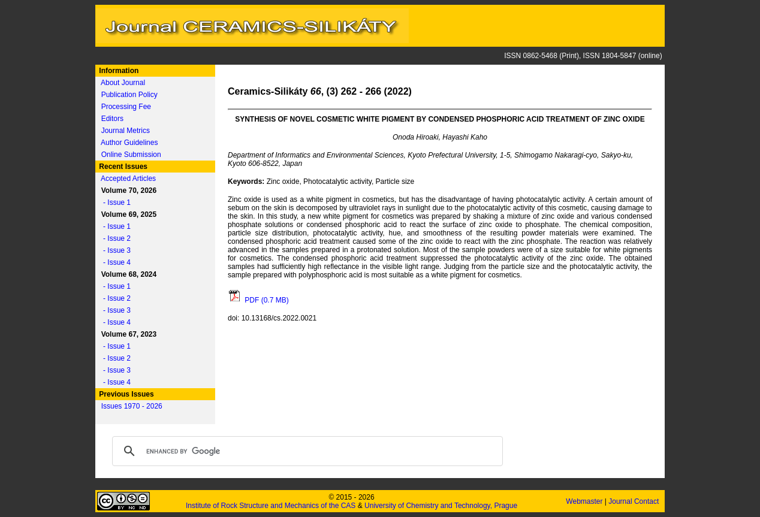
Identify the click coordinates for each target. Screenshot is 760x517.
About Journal (123, 82)
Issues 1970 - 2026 (131, 406)
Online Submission (131, 154)
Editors (112, 118)
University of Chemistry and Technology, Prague (440, 505)
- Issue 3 (114, 250)
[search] (305, 451)
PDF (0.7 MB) (258, 300)
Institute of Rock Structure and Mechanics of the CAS (270, 505)
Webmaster (585, 501)
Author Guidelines (129, 142)
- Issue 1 (114, 202)
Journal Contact (634, 501)
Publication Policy (129, 94)
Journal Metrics (125, 130)
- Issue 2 (114, 238)
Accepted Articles (128, 178)
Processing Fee (126, 106)
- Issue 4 (114, 262)
